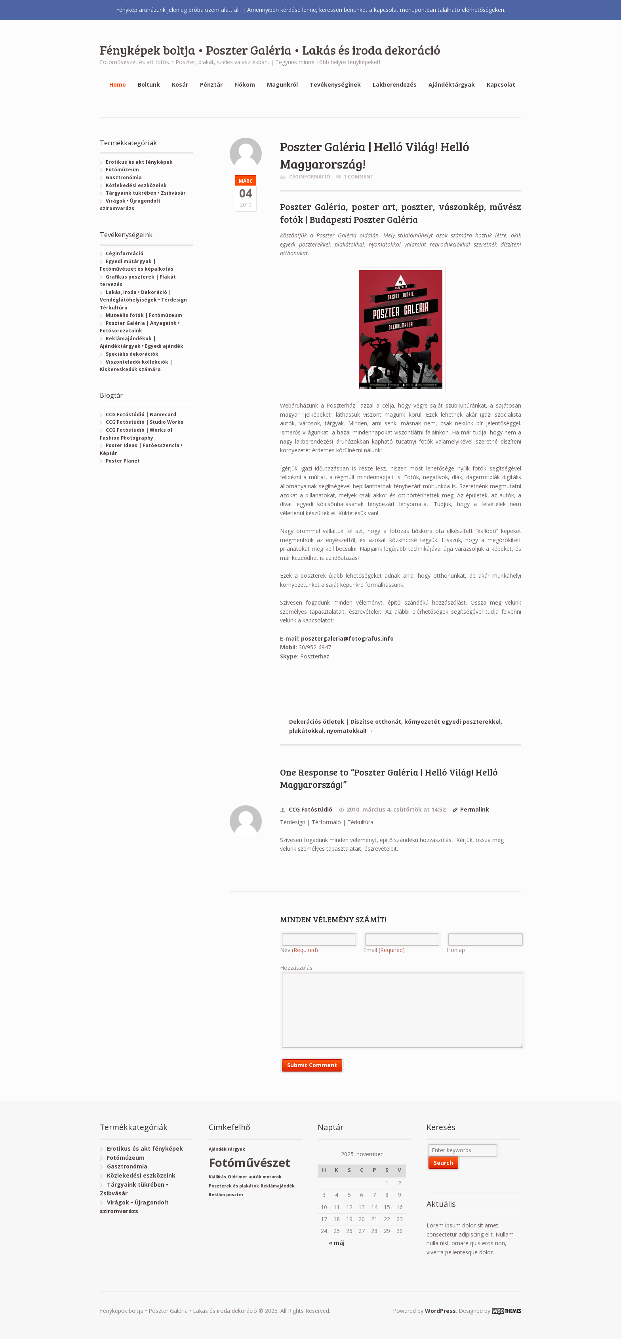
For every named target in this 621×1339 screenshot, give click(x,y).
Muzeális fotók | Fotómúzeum (144, 315)
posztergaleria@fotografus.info (347, 638)
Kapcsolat (501, 84)
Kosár (180, 84)
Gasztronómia (124, 177)
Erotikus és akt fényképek (139, 162)
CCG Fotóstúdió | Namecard (141, 414)
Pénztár (211, 84)
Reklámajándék (278, 1186)
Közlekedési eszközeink (136, 185)
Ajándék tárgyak (227, 1149)
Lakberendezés (395, 84)
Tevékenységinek (335, 84)
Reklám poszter (226, 1194)
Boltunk (149, 84)
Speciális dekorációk (132, 354)
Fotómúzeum (122, 169)
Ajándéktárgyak (452, 84)
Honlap (456, 950)
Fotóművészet (249, 1162)
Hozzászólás (296, 967)
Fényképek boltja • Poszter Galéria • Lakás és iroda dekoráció (270, 49)
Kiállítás (217, 1177)
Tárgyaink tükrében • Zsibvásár (146, 193)
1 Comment (358, 176)
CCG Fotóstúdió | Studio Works (144, 422)
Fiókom (244, 84)
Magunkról (282, 84)
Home (117, 84)
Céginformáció (309, 176)
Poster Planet (123, 460)
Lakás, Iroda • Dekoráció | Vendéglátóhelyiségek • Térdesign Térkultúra (143, 300)
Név (299, 950)
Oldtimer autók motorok (255, 1177)
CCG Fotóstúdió (310, 809)
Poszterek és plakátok (234, 1186)
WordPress (440, 1310)
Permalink (474, 809)
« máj (337, 1242)
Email (384, 950)
